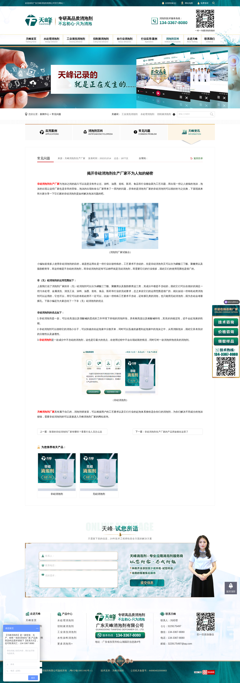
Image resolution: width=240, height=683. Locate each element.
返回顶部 (230, 591)
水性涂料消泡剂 (67, 638)
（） (81, 670)
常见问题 (56, 114)
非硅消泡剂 (45, 340)
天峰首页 (31, 620)
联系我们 (31, 643)
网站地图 (189, 3)
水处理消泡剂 (147, 114)
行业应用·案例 (34, 637)
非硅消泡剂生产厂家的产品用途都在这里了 (166, 431)
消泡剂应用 (32, 632)
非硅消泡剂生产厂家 (48, 184)
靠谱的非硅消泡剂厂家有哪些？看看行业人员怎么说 (75, 431)
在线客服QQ (170, 3)
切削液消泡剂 (164, 114)
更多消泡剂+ (65, 643)
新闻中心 (44, 114)
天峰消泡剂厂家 (45, 411)
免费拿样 (204, 3)
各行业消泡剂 (34, 626)
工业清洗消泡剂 (130, 114)
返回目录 (198, 158)
